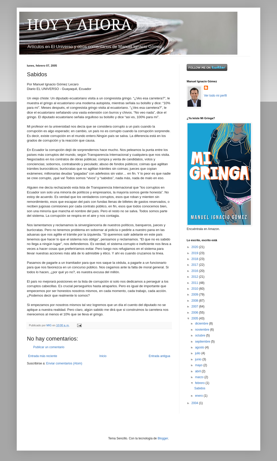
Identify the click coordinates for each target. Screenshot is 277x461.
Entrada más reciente (42, 356)
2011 (195, 283)
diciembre (202, 323)
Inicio (103, 356)
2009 (195, 294)
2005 (195, 318)
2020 (195, 247)
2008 (195, 300)
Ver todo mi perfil (215, 95)
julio (198, 353)
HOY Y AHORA (79, 25)
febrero (200, 383)
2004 (195, 403)
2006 (195, 312)
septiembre (203, 341)
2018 (195, 259)
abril (198, 371)
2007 (195, 306)
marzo (199, 377)
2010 (195, 288)
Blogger (163, 438)
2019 (195, 253)
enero (199, 395)
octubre (200, 335)
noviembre (202, 329)
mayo (199, 365)
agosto (200, 347)
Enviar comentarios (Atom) (64, 363)
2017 (195, 265)
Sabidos (199, 388)
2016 (195, 271)
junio (198, 359)
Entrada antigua (159, 356)
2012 (195, 277)
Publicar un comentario (48, 347)
